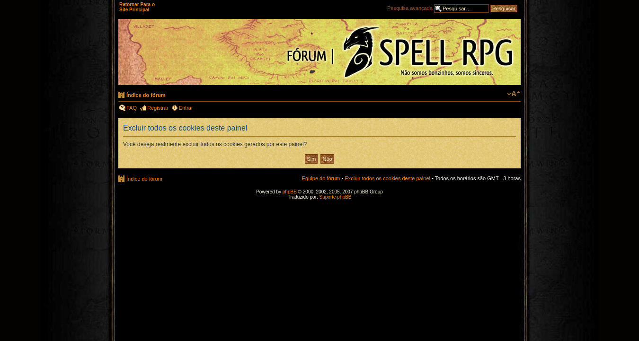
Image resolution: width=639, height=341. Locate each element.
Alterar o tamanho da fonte (514, 93)
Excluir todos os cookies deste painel (387, 178)
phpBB (290, 191)
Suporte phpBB (336, 197)
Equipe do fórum (321, 178)
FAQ (131, 108)
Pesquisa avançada (410, 8)
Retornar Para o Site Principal (137, 7)
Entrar (186, 108)
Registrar (158, 108)
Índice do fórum (146, 95)
